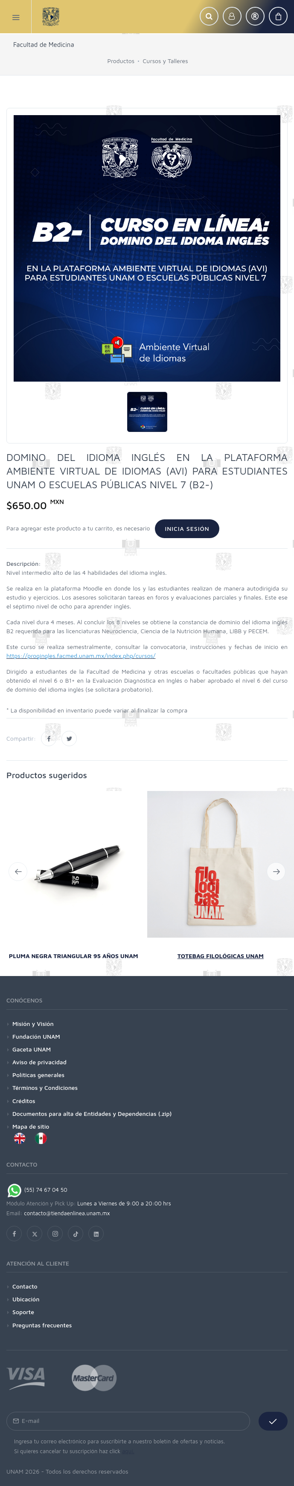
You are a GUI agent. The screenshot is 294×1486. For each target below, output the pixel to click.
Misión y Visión (33, 1023)
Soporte (23, 1311)
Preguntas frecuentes (42, 1325)
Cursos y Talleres (165, 60)
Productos (120, 60)
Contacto (25, 1286)
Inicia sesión (187, 528)
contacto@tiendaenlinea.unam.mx (67, 1213)
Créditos (23, 1100)
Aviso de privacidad (39, 1062)
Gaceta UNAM (31, 1049)
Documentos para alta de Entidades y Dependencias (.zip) (92, 1113)
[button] (209, 16)
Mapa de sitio (30, 1126)
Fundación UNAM (36, 1036)
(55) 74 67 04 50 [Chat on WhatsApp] (36, 1189)
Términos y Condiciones (45, 1087)
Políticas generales (38, 1074)
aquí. (128, 1451)
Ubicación (25, 1299)
